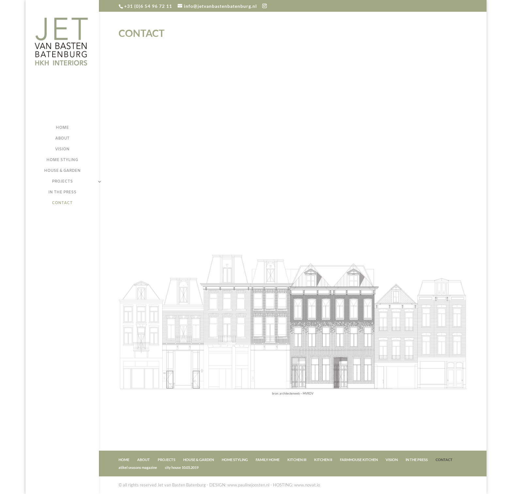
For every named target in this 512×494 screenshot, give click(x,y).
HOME (62, 128)
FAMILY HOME (268, 459)
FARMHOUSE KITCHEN (359, 459)
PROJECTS (62, 181)
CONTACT (62, 203)
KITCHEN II (323, 459)
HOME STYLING (62, 160)
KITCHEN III (296, 459)
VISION (62, 149)
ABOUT (62, 138)
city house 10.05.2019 (182, 467)
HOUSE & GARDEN (62, 171)
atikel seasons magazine (138, 467)
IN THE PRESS (62, 192)
